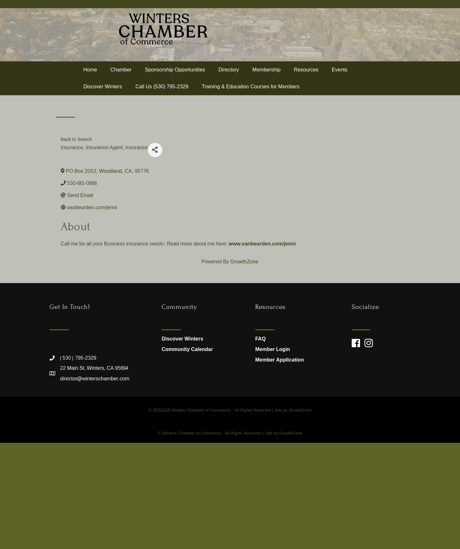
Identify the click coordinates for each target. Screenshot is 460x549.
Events (340, 80)
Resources (306, 80)
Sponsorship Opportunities (175, 80)
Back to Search (76, 245)
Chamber (121, 80)
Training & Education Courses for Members (250, 97)
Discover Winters (102, 97)
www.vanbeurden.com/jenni (261, 350)
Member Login (272, 455)
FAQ (260, 444)
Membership (266, 80)
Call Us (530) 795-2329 (161, 97)
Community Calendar (187, 455)
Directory (228, 80)
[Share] (155, 256)
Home (90, 80)
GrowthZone (244, 367)
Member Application (279, 466)
